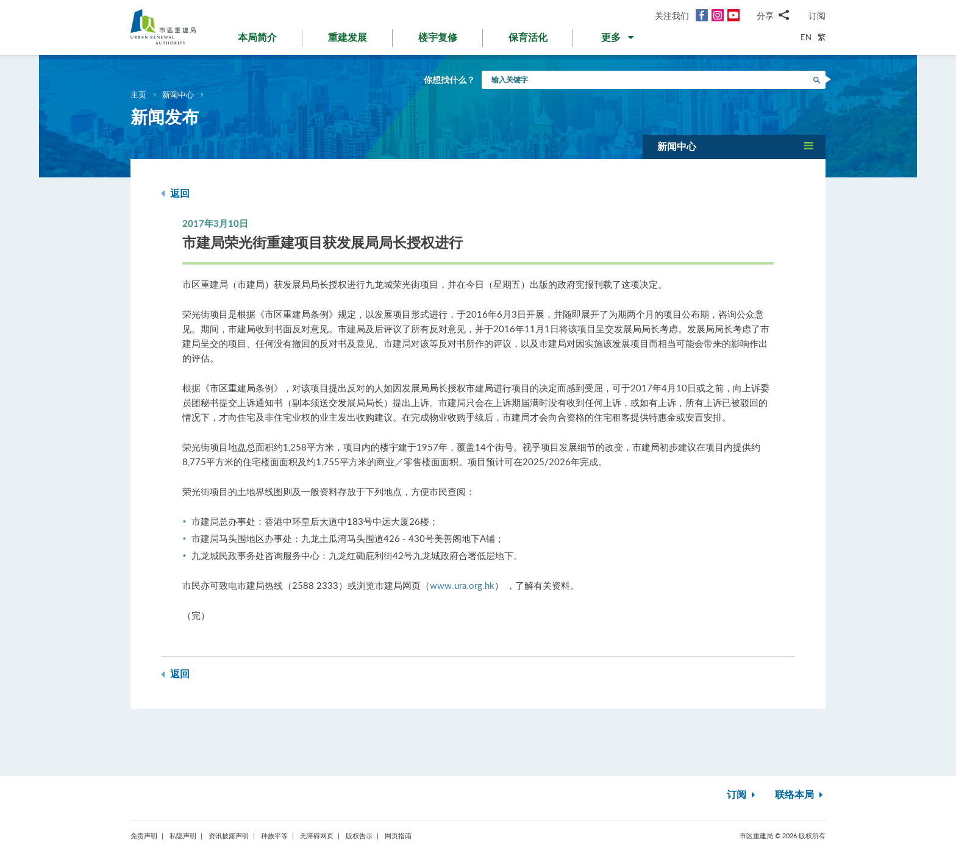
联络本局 (800, 795)
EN (806, 37)
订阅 (817, 15)
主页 (138, 94)
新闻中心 (178, 94)
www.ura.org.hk (462, 585)
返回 (175, 193)
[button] (619, 40)
